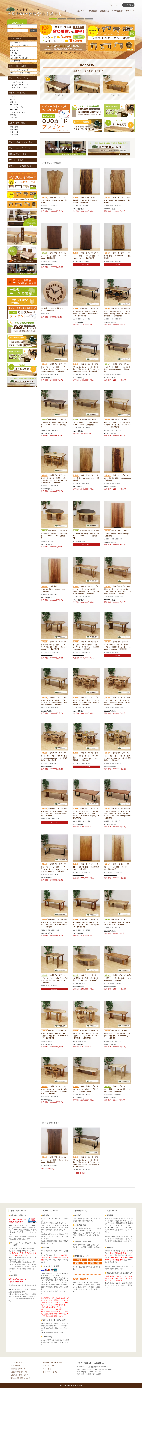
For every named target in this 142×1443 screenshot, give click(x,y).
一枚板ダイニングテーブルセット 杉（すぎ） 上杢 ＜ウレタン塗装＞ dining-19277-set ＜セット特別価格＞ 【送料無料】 (86, 756)
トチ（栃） (14, 108)
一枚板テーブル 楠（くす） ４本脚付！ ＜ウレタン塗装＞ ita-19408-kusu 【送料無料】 (118, 977)
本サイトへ (130, 11)
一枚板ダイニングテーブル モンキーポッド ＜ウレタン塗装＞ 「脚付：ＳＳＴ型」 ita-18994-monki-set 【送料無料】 (86, 367)
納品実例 (93, 11)
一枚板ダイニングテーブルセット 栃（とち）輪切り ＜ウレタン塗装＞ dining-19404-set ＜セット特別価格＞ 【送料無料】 (86, 1089)
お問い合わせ (117, 11)
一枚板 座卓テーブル (18, 143)
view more (17, 42)
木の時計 (13, 170)
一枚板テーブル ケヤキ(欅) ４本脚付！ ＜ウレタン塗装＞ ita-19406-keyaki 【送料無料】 (118, 1033)
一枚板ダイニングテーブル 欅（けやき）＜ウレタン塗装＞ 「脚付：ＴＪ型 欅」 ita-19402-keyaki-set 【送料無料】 (86, 978)
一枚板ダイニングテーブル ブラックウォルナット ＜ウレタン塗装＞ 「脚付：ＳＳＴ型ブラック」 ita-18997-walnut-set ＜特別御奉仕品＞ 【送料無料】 (86, 1217)
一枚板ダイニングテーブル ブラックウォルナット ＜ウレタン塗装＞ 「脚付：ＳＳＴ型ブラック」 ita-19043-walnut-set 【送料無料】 (86, 423)
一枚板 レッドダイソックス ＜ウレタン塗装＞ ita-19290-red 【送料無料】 (118, 533)
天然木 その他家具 (17, 148)
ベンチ (12, 155)
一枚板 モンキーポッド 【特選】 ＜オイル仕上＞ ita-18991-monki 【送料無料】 (86, 255)
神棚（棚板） (15, 185)
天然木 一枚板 (15, 94)
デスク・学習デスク (17, 168)
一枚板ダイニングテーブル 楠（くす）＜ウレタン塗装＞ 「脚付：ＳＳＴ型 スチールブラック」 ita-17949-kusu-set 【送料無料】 (54, 923)
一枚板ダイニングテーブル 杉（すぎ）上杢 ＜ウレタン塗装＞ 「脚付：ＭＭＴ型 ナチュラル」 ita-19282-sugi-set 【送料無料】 (117, 645)
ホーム (67, 11)
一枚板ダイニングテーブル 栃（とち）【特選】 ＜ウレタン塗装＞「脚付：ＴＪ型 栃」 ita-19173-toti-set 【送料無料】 (117, 478)
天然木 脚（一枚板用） (18, 121)
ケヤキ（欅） (15, 106)
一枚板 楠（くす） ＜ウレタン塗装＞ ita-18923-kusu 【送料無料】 (54, 255)
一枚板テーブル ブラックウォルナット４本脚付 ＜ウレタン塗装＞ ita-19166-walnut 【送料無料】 (117, 423)
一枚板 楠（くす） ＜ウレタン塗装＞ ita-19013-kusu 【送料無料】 (117, 310)
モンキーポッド (16, 98)
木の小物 (13, 173)
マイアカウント (113, 5)
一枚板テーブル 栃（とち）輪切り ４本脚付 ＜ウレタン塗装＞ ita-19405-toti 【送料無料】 (86, 1033)
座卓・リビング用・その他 (20, 128)
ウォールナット (16, 103)
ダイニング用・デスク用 (19, 125)
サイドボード (15, 165)
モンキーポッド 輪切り (19, 100)
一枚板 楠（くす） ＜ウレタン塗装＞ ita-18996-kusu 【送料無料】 (117, 255)
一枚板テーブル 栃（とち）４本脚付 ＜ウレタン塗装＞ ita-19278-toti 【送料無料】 (117, 1144)
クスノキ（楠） (16, 111)
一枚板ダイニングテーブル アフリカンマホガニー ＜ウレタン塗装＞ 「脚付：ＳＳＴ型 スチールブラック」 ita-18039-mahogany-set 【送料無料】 (86, 868)
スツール (13, 157)
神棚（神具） (15, 190)
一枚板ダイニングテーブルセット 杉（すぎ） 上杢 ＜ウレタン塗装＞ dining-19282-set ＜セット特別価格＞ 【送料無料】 (117, 756)
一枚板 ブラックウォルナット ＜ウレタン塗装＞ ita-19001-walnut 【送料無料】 (54, 310)
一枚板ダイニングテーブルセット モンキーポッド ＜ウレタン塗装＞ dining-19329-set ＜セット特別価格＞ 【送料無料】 (86, 811)
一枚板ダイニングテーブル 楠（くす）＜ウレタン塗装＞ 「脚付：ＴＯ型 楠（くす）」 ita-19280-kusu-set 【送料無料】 (54, 700)
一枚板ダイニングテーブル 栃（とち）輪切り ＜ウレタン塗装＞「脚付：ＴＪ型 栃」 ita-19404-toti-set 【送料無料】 (54, 1089)
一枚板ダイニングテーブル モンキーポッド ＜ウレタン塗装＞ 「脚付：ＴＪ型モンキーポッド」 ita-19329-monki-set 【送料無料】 (117, 700)
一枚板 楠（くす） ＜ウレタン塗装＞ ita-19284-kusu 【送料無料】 (86, 533)
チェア (12, 152)
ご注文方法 (104, 11)
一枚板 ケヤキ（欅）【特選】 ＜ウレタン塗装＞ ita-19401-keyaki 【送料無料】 (86, 921)
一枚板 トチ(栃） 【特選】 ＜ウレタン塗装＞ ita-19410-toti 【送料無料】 (117, 921)
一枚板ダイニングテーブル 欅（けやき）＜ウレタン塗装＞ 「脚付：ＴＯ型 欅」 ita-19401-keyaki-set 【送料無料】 (54, 978)
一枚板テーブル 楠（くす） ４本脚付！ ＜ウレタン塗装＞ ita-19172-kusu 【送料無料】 (86, 477)
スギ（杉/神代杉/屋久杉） (19, 113)
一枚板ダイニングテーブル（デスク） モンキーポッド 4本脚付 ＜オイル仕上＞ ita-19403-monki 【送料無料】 (55, 1034)
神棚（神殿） (15, 182)
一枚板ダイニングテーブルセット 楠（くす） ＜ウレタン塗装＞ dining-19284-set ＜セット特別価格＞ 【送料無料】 (54, 811)
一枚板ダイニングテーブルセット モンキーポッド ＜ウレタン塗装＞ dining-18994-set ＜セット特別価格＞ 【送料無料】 (117, 367)
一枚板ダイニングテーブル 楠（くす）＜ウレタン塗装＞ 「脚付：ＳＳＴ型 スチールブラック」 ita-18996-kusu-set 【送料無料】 (54, 423)
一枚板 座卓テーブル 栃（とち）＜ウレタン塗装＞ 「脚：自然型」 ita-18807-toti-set (86, 1144)
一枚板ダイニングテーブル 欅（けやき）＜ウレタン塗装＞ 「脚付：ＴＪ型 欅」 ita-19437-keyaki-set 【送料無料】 (117, 1089)
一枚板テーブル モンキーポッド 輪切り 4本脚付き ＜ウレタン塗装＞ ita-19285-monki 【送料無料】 (54, 589)
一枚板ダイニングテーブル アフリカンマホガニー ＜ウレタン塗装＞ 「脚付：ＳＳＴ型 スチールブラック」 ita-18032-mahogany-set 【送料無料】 (118, 868)
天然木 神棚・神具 (17, 178)
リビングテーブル (16, 162)
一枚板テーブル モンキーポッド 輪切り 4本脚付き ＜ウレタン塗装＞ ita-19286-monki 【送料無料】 (86, 589)
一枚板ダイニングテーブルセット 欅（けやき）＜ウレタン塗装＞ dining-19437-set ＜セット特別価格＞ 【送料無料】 (54, 1145)
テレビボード (15, 160)
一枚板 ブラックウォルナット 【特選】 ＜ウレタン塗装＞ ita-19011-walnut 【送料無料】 (86, 310)
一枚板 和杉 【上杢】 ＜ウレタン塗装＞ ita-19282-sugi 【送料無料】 (117, 588)
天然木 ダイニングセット (19, 133)
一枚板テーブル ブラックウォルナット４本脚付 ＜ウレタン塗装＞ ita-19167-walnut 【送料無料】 (54, 478)
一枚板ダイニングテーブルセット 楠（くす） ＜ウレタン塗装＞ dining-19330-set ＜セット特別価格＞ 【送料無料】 (117, 811)
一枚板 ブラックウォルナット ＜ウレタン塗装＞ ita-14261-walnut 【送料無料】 (54, 1215)
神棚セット (14, 187)
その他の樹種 (15, 116)
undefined (53, 73)
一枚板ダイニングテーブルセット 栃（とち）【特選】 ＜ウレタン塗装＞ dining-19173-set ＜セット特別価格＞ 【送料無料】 (54, 534)
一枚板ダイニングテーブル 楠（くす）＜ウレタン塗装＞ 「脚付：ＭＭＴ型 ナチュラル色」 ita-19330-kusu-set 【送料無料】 (54, 756)
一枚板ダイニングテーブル (20, 140)
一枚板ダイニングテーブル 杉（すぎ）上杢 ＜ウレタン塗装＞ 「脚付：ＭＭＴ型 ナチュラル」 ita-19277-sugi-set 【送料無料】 (86, 645)
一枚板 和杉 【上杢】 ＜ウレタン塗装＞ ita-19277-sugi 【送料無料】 (54, 644)
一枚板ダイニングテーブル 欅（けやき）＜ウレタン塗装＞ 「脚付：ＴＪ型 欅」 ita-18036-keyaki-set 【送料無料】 (54, 867)
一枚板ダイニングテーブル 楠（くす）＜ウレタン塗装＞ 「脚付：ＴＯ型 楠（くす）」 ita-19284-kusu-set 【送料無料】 (86, 700)
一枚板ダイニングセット (19, 137)
